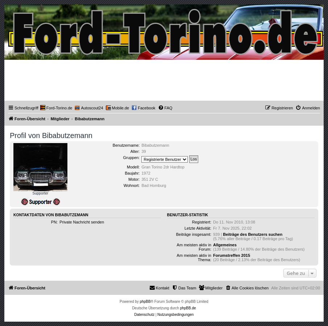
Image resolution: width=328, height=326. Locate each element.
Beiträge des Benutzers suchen (252, 234)
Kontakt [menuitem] (159, 287)
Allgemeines (225, 245)
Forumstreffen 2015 (231, 255)
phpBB (145, 302)
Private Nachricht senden (81, 222)
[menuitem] (56, 108)
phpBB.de (188, 308)
